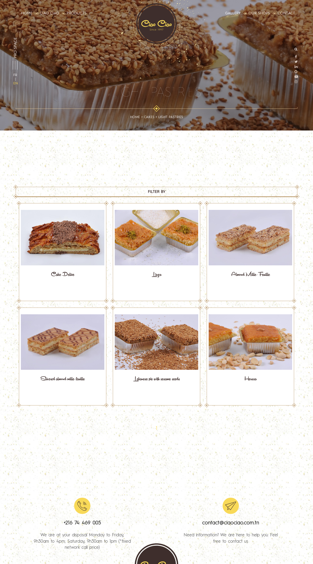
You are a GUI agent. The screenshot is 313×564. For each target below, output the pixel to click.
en (15, 83)
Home (135, 117)
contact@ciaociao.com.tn (230, 523)
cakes (149, 117)
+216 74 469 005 (82, 523)
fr (15, 75)
